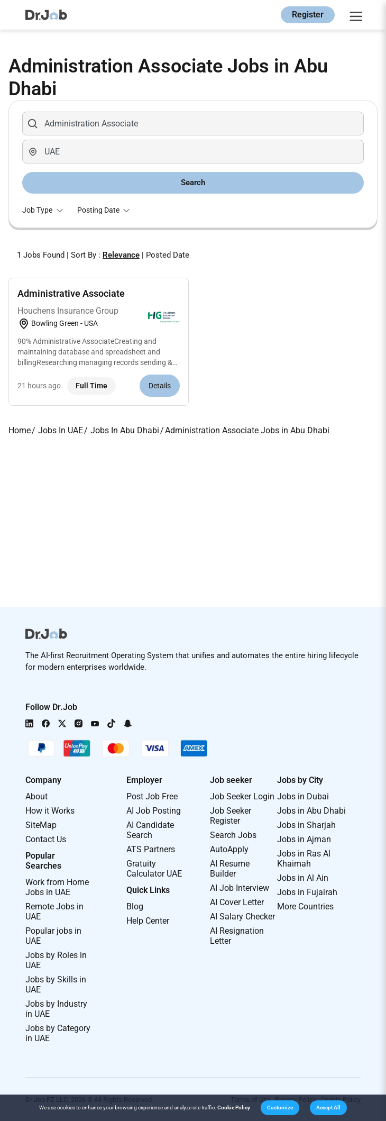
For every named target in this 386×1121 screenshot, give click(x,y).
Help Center (147, 921)
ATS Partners (150, 849)
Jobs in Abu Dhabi (311, 811)
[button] (280, 1107)
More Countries (305, 906)
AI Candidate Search (150, 830)
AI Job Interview (239, 888)
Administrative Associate (71, 293)
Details (160, 385)
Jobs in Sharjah (306, 825)
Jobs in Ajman (304, 839)
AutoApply (229, 849)
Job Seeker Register (230, 816)
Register (308, 15)
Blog (134, 906)
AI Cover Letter (237, 902)
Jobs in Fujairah (307, 892)
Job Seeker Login (242, 796)
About (36, 796)
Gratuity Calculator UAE (154, 869)
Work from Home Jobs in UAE (57, 887)
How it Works (50, 811)
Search (193, 182)
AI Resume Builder (230, 869)
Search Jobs (233, 835)
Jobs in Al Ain (302, 878)
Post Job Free (152, 796)
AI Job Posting (153, 811)
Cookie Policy (233, 1107)
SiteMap (41, 825)
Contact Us (45, 839)
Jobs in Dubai (303, 796)
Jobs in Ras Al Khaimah (303, 859)
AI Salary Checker (242, 917)
